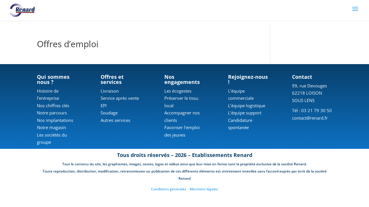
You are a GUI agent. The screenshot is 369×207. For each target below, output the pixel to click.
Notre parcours (52, 113)
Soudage (109, 113)
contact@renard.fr (310, 118)
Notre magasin (51, 127)
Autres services (115, 120)
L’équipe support (244, 113)
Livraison (110, 91)
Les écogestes (177, 91)
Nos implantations (55, 120)
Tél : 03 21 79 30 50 (312, 110)
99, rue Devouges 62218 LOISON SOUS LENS (309, 93)
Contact (302, 76)
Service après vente (120, 98)
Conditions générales (168, 189)
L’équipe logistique (246, 105)
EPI (104, 105)
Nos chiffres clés (53, 105)
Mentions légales (204, 189)
